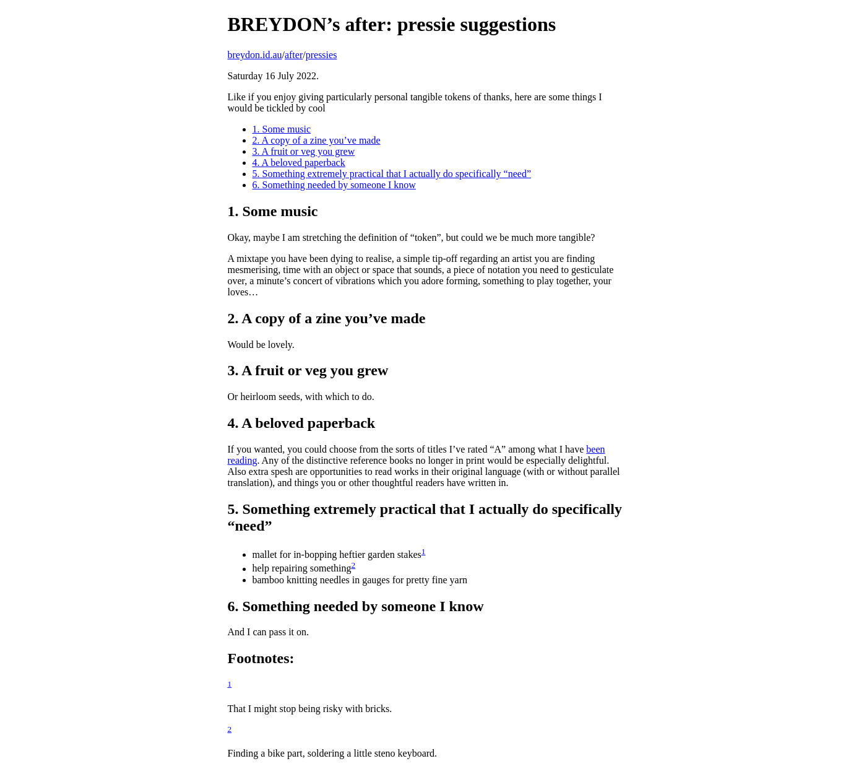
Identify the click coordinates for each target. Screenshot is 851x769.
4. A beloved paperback (299, 162)
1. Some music (282, 129)
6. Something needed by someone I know (334, 185)
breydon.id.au (255, 55)
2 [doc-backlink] (353, 565)
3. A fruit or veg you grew (304, 151)
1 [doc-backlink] (423, 551)
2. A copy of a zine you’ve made (317, 140)
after (294, 55)
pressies (321, 55)
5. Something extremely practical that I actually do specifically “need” (392, 173)
